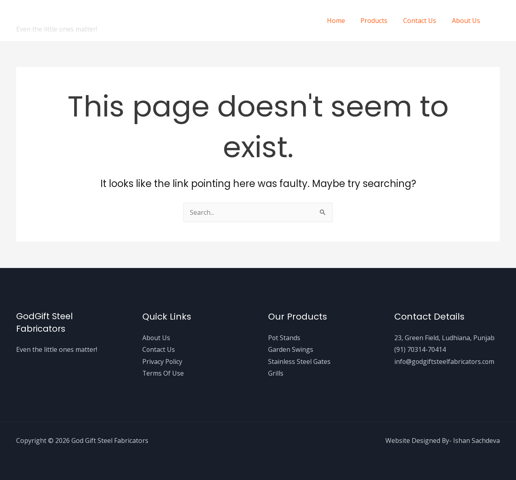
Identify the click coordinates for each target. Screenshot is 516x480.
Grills (275, 373)
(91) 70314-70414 (420, 349)
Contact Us (423, 20)
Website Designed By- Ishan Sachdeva (442, 440)
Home (345, 20)
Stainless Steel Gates (299, 361)
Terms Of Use (163, 373)
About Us (467, 20)
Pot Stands (284, 337)
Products (380, 20)
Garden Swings (290, 349)
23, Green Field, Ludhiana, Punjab (444, 337)
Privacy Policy (162, 361)
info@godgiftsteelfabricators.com (445, 361)
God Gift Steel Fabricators (105, 15)
